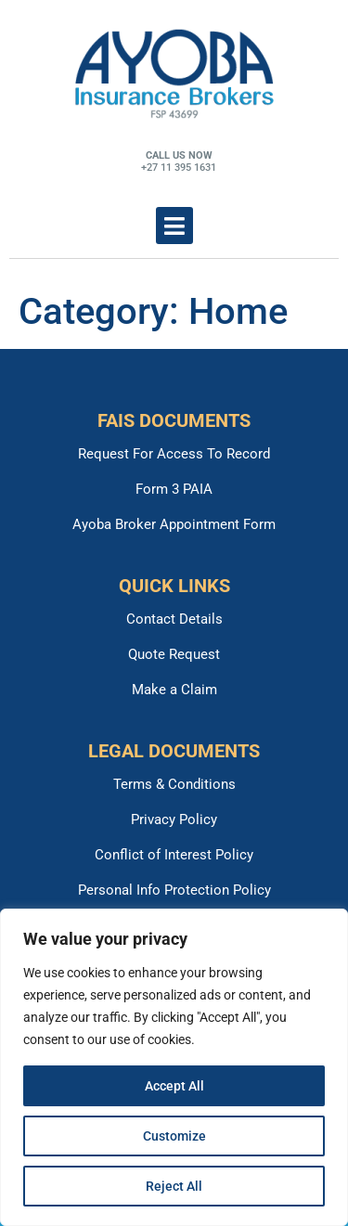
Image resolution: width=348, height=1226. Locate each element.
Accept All (174, 1085)
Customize (174, 1136)
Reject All (174, 1186)
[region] (174, 1067)
